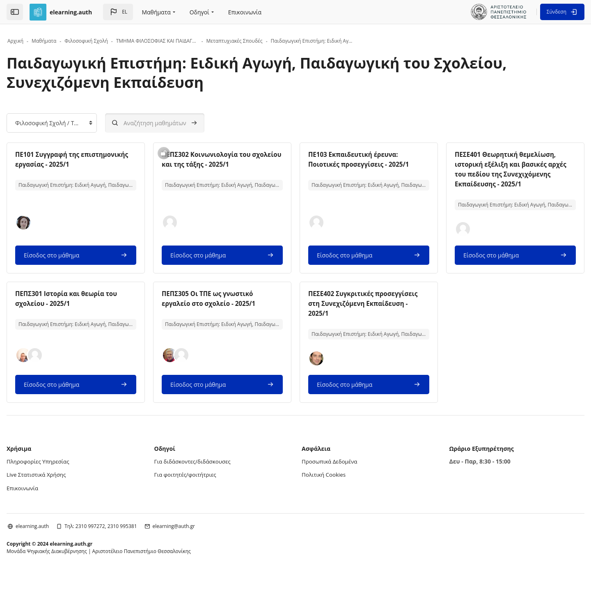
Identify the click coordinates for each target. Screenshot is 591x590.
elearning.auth (58, 534)
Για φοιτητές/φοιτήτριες (200, 484)
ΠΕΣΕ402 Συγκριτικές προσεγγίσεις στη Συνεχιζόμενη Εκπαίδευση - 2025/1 (361, 313)
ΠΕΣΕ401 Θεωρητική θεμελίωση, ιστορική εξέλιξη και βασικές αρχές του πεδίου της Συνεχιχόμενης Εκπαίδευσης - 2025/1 (495, 174)
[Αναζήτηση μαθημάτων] (181, 123)
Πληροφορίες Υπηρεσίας (66, 471)
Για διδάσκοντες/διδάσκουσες (207, 471)
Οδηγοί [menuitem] (199, 12)
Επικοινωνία (49, 497)
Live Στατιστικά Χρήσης (64, 484)
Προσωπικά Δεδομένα (331, 471)
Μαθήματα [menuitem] (156, 12)
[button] (118, 12)
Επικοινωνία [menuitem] (244, 12)
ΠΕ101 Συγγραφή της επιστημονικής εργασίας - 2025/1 (84, 164)
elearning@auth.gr (200, 534)
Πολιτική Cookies (325, 484)
